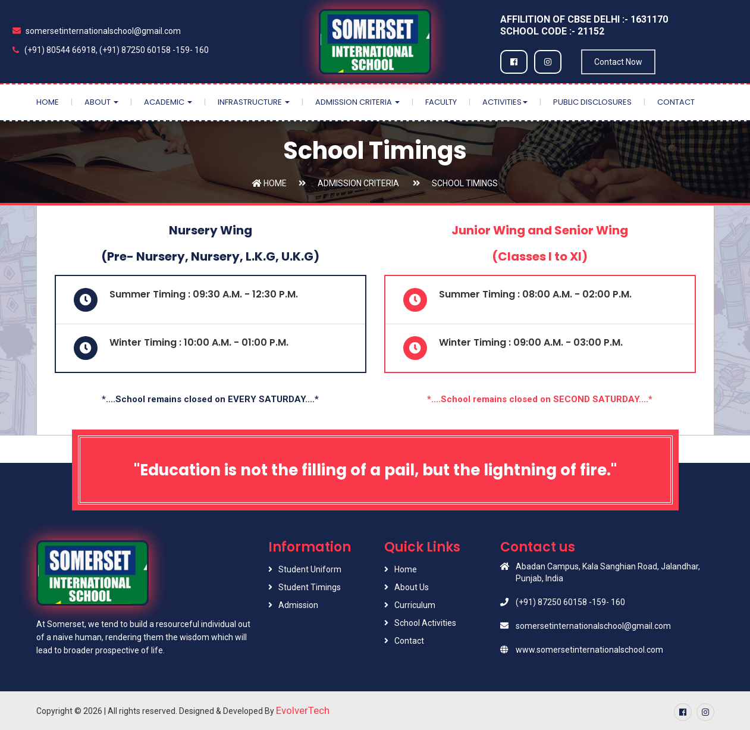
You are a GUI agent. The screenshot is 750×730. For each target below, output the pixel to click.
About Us (411, 587)
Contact (676, 102)
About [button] (101, 102)
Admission (298, 605)
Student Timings (309, 587)
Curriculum (414, 605)
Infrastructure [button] (254, 102)
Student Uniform (309, 569)
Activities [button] (505, 102)
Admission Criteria (358, 183)
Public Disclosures (592, 102)
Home (47, 102)
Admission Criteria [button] (357, 102)
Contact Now (618, 62)
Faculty (441, 102)
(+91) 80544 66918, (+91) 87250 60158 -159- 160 (110, 50)
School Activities (425, 623)
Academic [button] (168, 102)
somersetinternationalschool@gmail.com (96, 31)
